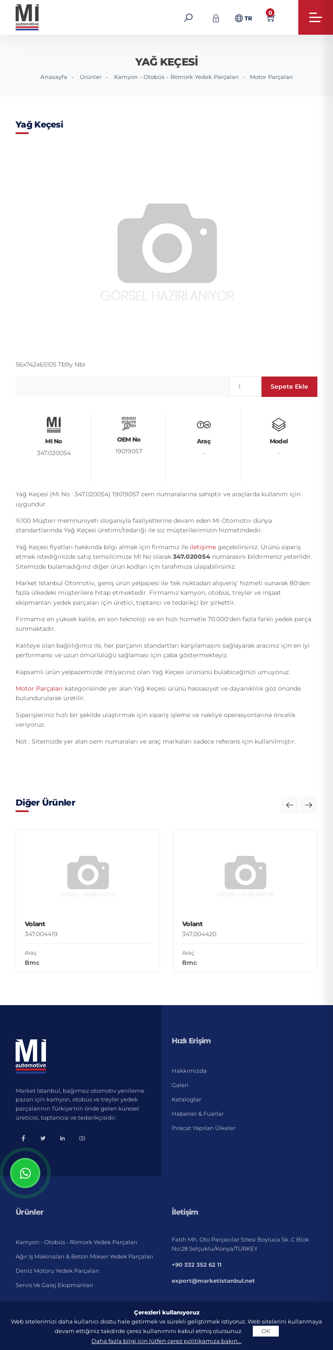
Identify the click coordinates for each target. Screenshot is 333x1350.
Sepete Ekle (289, 386)
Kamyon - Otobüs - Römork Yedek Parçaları (176, 76)
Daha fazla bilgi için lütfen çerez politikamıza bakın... (166, 1340)
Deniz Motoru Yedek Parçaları (57, 1270)
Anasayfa (53, 76)
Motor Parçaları (271, 76)
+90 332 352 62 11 (197, 1264)
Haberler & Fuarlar (198, 1113)
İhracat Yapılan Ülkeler (203, 1127)
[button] (289, 805)
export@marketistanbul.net (213, 1280)
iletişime (203, 547)
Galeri (180, 1084)
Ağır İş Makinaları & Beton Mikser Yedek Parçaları (84, 1256)
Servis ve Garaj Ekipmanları (54, 1284)
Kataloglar (186, 1099)
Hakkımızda (189, 1070)
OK (265, 1330)
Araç (31, 952)
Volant (35, 924)
